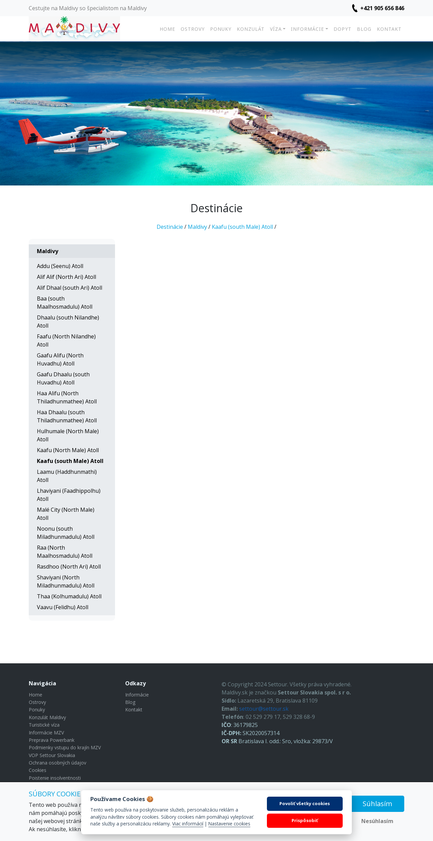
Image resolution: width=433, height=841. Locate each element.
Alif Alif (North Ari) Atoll (66, 277)
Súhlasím (377, 803)
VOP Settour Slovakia (52, 755)
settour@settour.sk (264, 708)
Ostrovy (193, 29)
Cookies (37, 770)
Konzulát (251, 29)
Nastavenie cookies (229, 823)
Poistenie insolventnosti (55, 778)
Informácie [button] (307, 29)
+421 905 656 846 (382, 8)
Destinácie (170, 226)
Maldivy (197, 226)
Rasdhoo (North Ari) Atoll (69, 566)
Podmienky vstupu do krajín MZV (65, 747)
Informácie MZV (46, 732)
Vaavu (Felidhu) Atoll (62, 607)
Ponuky (220, 29)
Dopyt (342, 29)
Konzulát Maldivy (47, 717)
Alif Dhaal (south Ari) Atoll (69, 287)
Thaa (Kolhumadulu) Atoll (69, 596)
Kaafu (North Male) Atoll (68, 450)
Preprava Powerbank (51, 740)
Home (167, 29)
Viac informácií (187, 823)
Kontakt (389, 29)
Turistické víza (44, 725)
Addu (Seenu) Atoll (60, 266)
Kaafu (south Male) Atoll (242, 226)
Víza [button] (276, 29)
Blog (364, 29)
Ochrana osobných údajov (57, 762)
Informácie (137, 694)
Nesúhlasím (377, 821)
